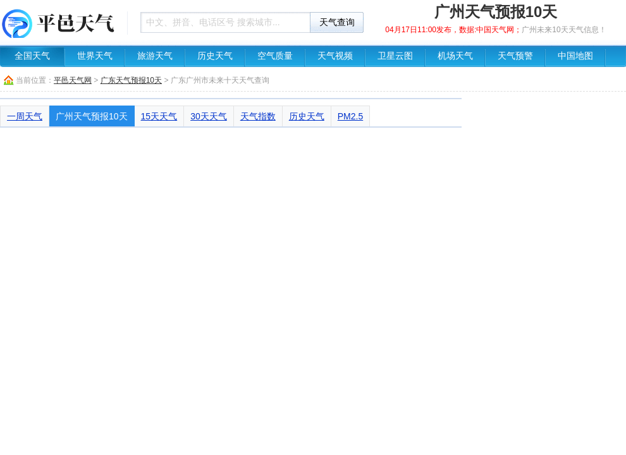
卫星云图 (395, 56)
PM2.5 (350, 116)
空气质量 (275, 56)
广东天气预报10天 (131, 80)
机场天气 (455, 56)
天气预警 (515, 56)
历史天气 (215, 56)
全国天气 (32, 56)
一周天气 (24, 116)
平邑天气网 (73, 80)
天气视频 (335, 56)
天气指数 (258, 116)
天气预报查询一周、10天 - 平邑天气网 (60, 22)
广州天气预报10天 (92, 116)
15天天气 (159, 116)
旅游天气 (155, 56)
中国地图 (575, 56)
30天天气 (208, 116)
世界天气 (95, 56)
